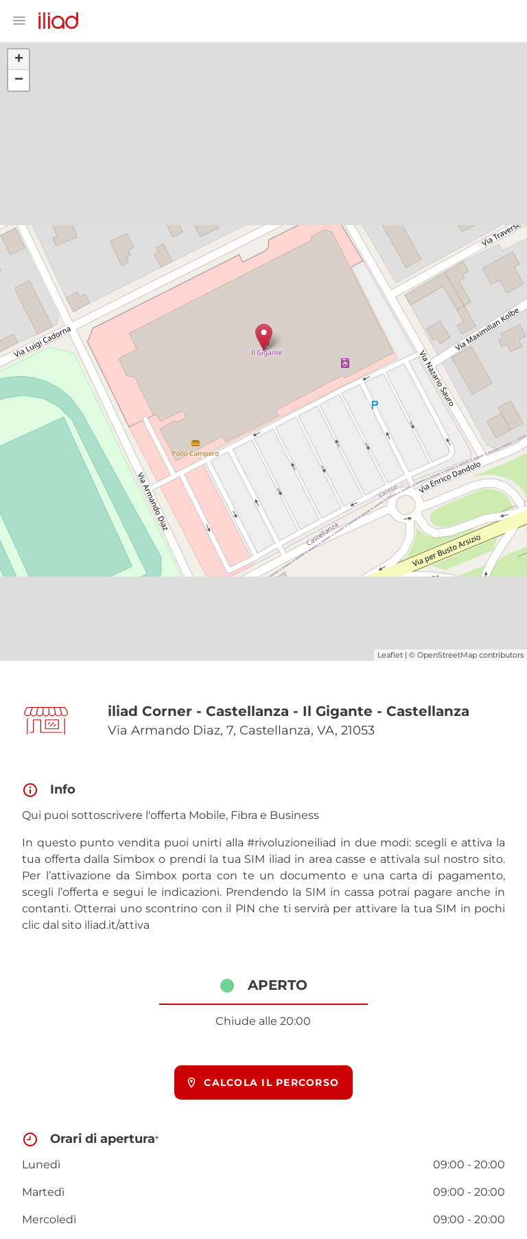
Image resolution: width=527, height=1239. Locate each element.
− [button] (18, 80)
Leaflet (390, 655)
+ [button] (18, 59)
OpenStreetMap (447, 655)
